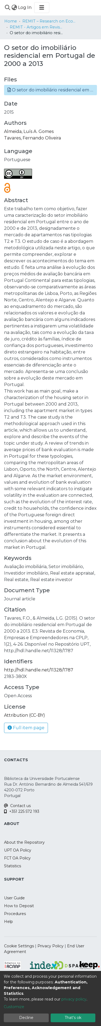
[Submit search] (7, 7)
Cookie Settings (19, 946)
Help (8, 921)
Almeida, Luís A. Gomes (29, 131)
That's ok (73, 1017)
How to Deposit (19, 905)
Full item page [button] (26, 727)
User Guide (14, 898)
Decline (26, 1017)
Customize (14, 1006)
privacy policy (73, 999)
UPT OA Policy (17, 850)
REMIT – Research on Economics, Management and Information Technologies (49, 21)
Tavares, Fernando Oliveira (32, 138)
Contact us (17, 805)
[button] (50, 90)
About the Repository (24, 842)
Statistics (12, 866)
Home (10, 21)
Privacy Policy (50, 946)
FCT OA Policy (17, 858)
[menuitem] (14, 7)
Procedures (15, 913)
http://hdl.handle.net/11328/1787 (38, 670)
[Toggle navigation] (41, 7)
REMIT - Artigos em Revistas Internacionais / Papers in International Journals (37, 27)
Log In (25, 7)
